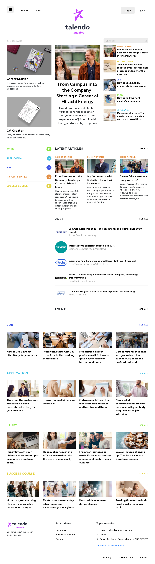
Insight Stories (63, 157)
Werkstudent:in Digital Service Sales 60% (92, 245)
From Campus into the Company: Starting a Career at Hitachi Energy (77, 92)
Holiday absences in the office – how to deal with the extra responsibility (57, 455)
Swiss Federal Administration (116, 529)
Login (128, 10)
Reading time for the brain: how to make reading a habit (132, 504)
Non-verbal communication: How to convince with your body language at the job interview (130, 407)
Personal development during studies (93, 502)
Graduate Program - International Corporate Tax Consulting (102, 291)
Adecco (104, 534)
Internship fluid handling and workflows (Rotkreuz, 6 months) (102, 260)
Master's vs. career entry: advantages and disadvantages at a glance (59, 504)
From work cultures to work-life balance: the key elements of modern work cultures (95, 457)
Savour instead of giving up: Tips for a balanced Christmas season (130, 455)
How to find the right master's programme (128, 99)
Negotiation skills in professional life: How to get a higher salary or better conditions (94, 357)
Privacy (107, 557)
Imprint (144, 557)
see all (143, 148)
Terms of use (126, 557)
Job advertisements (67, 534)
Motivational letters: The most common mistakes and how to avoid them (131, 116)
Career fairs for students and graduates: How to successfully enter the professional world (131, 357)
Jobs (38, 10)
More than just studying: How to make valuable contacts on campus (21, 504)
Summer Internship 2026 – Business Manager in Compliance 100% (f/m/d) (105, 230)
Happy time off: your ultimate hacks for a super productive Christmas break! (22, 457)
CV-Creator (15, 130)
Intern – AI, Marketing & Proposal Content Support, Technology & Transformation (104, 276)
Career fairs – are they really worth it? (133, 178)
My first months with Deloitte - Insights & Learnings (99, 180)
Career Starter (17, 79)
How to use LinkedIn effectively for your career (131, 84)
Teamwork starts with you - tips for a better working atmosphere (58, 355)
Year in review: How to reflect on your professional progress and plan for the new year (132, 69)
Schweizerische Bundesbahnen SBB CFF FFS (124, 539)
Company (61, 529)
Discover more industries (110, 545)
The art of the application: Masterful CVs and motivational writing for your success (22, 405)
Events (24, 10)
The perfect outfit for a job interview (59, 401)
